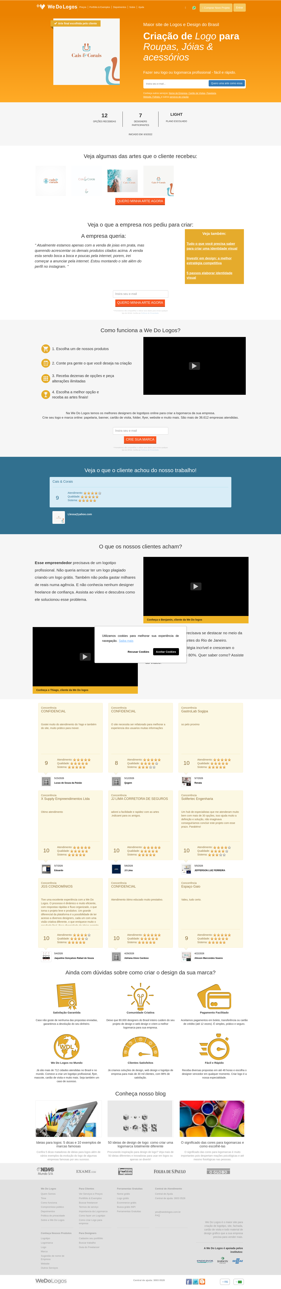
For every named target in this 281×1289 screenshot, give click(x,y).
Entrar (239, 7)
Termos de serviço (88, 1207)
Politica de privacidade (53, 1215)
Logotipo (45, 1238)
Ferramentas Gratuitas (129, 1211)
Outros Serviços (49, 1267)
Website (45, 1263)
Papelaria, (212, 93)
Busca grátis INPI (126, 1207)
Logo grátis (123, 1198)
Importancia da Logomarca (93, 1211)
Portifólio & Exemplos (90, 1198)
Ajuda (141, 7)
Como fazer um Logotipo (92, 1215)
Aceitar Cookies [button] (166, 651)
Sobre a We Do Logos (53, 1220)
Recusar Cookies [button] (138, 651)
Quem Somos (48, 1193)
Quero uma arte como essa (226, 83)
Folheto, (156, 97)
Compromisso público (52, 1207)
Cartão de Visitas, (198, 93)
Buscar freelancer (88, 1202)
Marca (44, 1251)
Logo (43, 1247)
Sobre (132, 7)
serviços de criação (179, 97)
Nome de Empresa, (179, 93)
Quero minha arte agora (140, 201)
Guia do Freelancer (89, 1247)
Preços (83, 7)
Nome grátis (123, 1193)
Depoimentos (119, 7)
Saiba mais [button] (126, 640)
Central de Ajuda (164, 1193)
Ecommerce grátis (126, 1202)
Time (43, 1198)
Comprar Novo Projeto (216, 7)
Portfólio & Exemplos (99, 7)
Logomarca (47, 1242)
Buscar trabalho (87, 1242)
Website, (148, 97)
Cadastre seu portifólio (91, 1238)
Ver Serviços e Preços (91, 1193)
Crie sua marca (140, 439)
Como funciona (49, 1202)
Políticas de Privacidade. (150, 313)
